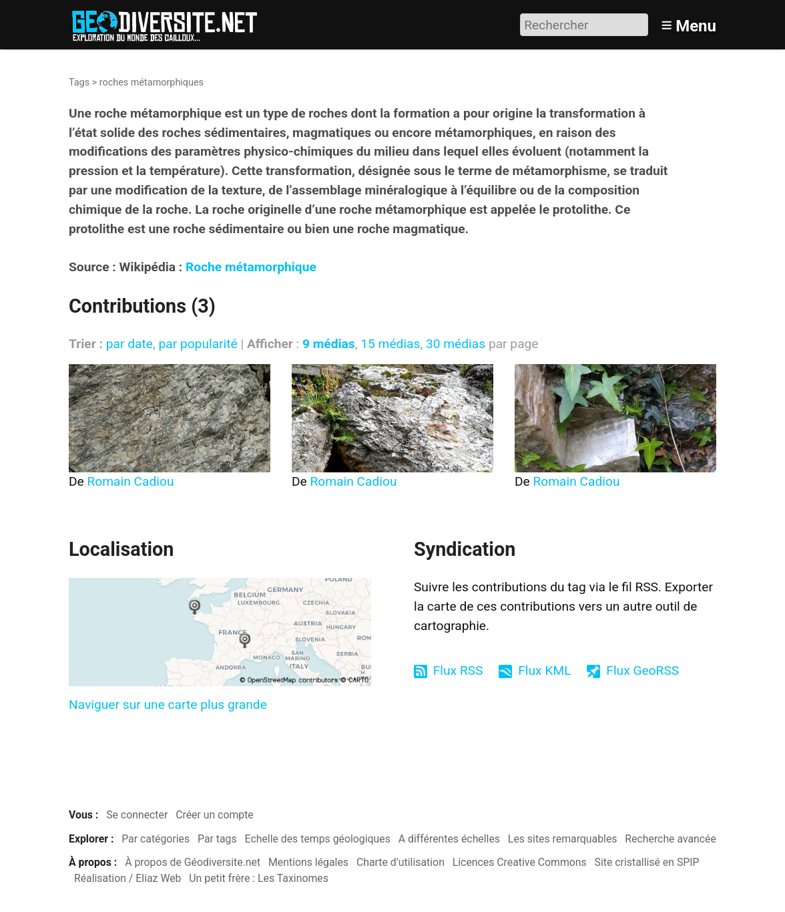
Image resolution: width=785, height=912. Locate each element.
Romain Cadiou (130, 481)
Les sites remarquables (562, 838)
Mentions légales (308, 862)
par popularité (197, 343)
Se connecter (137, 814)
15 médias (390, 343)
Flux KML (544, 670)
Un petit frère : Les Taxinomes (258, 878)
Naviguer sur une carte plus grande (168, 704)
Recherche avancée (670, 838)
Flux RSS (458, 670)
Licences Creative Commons (520, 862)
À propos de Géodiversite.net (192, 862)
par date (129, 343)
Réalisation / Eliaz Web (128, 878)
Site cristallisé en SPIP (647, 862)
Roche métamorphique (251, 267)
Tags (79, 82)
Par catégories (155, 838)
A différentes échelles (449, 838)
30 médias (455, 343)
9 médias (328, 343)
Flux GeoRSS (642, 670)
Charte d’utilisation (400, 862)
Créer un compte (215, 814)
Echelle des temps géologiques (317, 838)
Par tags (217, 838)
